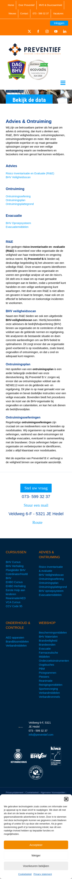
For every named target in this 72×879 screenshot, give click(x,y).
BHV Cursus (13, 562)
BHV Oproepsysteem (18, 223)
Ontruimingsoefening (18, 196)
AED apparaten (15, 637)
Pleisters (44, 676)
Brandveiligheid (48, 640)
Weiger (36, 855)
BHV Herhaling (15, 566)
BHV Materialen (48, 636)
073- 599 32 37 (36, 496)
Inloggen (59, 23)
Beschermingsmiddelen (53, 632)
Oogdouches (46, 664)
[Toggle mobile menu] (63, 83)
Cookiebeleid (24, 874)
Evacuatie (45, 648)
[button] (66, 799)
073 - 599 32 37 (41, 13)
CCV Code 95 (14, 606)
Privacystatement (14, 792)
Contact (24, 13)
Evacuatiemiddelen (17, 226)
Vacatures (58, 13)
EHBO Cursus (14, 582)
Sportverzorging (48, 688)
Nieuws (12, 13)
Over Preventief (26, 5)
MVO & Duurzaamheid (50, 5)
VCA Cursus (13, 602)
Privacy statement (43, 874)
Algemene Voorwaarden (52, 792)
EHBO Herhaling (16, 586)
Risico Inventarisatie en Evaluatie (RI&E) (30, 173)
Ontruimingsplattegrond (20, 204)
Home (11, 5)
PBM (42, 668)
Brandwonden (47, 644)
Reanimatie (46, 680)
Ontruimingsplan (15, 200)
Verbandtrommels (49, 696)
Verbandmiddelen (16, 645)
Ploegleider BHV (16, 570)
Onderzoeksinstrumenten (54, 660)
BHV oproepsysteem (51, 590)
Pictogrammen (47, 672)
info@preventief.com (41, 734)
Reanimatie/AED (16, 598)
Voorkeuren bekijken (36, 866)
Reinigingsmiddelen (50, 684)
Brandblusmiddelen (17, 641)
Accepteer (36, 845)
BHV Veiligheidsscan (18, 177)
